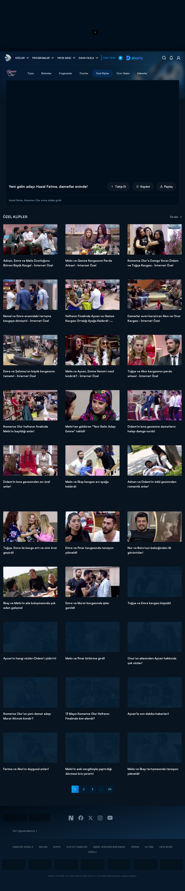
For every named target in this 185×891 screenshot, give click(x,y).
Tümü (30, 73)
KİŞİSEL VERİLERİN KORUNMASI (109, 847)
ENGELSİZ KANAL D (23, 847)
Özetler (84, 73)
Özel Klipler (102, 73)
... (101, 789)
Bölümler (46, 73)
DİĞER (91, 852)
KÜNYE (57, 847)
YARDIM (135, 847)
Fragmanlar (65, 73)
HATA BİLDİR (165, 847)
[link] (7, 57)
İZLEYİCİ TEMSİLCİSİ (76, 847)
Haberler (142, 73)
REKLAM (43, 847)
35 (110, 789)
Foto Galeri (123, 73)
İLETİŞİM (149, 847)
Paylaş (166, 186)
